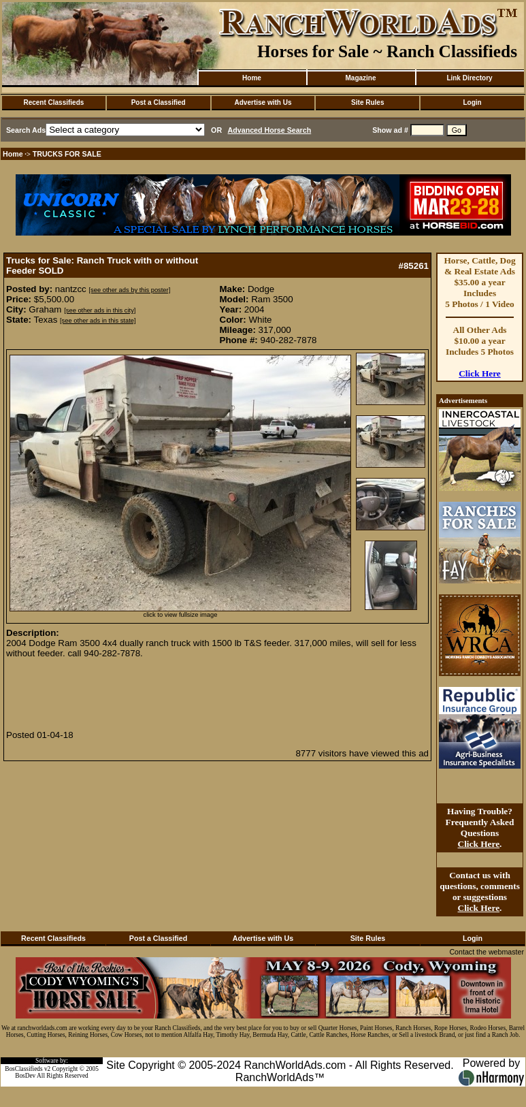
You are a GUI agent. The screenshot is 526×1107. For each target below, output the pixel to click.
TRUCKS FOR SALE (67, 154)
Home (251, 78)
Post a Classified (158, 102)
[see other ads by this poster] (129, 290)
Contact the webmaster (486, 952)
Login (472, 102)
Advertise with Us (263, 102)
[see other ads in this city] (99, 310)
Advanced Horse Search (270, 130)
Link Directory (469, 78)
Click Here (480, 373)
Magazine (360, 78)
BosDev (25, 1075)
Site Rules (367, 102)
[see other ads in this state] (97, 320)
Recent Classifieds (53, 102)
